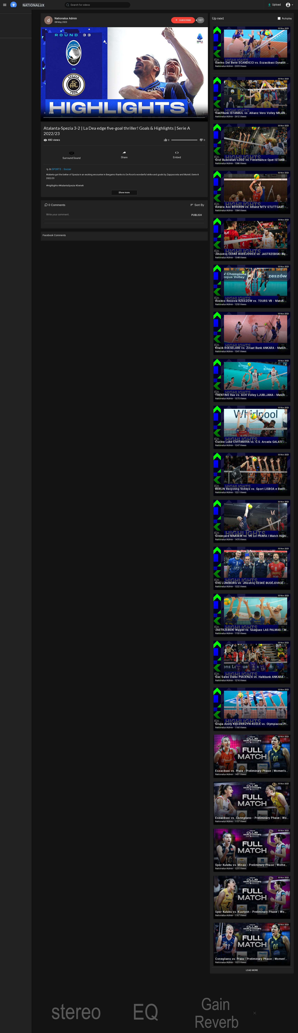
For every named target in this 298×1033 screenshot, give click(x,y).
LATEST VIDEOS (17, 26)
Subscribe (185, 20)
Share (127, 154)
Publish (200, 214)
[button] (289, 5)
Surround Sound (75, 154)
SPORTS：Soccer (65, 168)
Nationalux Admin (69, 18)
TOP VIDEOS (15, 19)
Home (12, 13)
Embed (180, 154)
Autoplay (290, 18)
